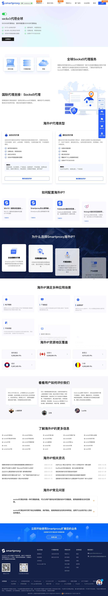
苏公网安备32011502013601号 (71, 593)
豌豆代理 (48, 584)
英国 (77, 557)
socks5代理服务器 (29, 442)
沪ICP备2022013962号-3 (54, 593)
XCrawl (58, 584)
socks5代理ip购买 (29, 438)
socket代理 (27, 449)
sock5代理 (68, 449)
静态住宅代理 (55, 557)
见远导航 (13, 584)
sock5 (46, 449)
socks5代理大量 (49, 435)
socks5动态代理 (90, 438)
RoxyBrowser (37, 581)
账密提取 (39, 557)
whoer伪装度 (67, 584)
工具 (60, 3)
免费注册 (54, 537)
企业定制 (87, 3)
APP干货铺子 (84, 581)
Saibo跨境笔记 (62, 581)
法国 (77, 561)
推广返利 (78, 3)
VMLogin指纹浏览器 (36, 584)
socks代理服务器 (90, 442)
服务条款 (67, 571)
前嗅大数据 (74, 581)
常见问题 (67, 564)
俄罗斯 (78, 564)
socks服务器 (48, 442)
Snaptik (78, 584)
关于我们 (67, 567)
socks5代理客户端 (70, 435)
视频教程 (67, 561)
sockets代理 (68, 445)
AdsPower (14, 581)
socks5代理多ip (28, 435)
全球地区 (39, 561)
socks (5, 445)
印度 (77, 567)
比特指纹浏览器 (25, 581)
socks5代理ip (48, 438)
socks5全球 (68, 438)
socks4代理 (7, 442)
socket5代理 (89, 445)
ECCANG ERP (50, 581)
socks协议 (27, 445)
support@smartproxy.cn (95, 553)
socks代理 (47, 445)
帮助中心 (68, 3)
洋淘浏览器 (23, 584)
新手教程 (67, 557)
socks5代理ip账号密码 (10, 438)
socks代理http (69, 442)
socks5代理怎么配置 (91, 435)
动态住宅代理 (55, 554)
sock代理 (88, 449)
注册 (102, 3)
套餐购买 (40, 3)
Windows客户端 (41, 564)
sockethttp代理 (8, 449)
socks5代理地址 (8, 435)
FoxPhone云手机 (89, 584)
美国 (77, 554)
